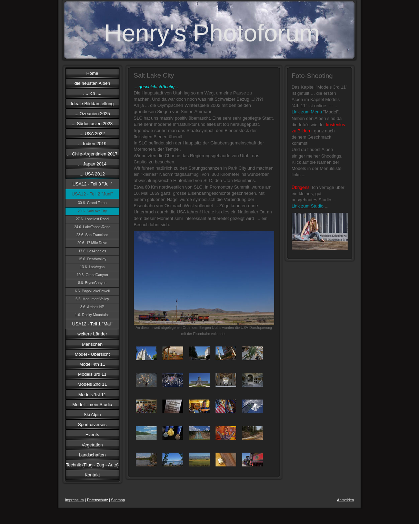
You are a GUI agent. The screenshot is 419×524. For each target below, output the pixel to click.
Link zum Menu (307, 111)
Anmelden (345, 500)
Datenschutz (97, 500)
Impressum (74, 500)
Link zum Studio (308, 206)
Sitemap (118, 500)
